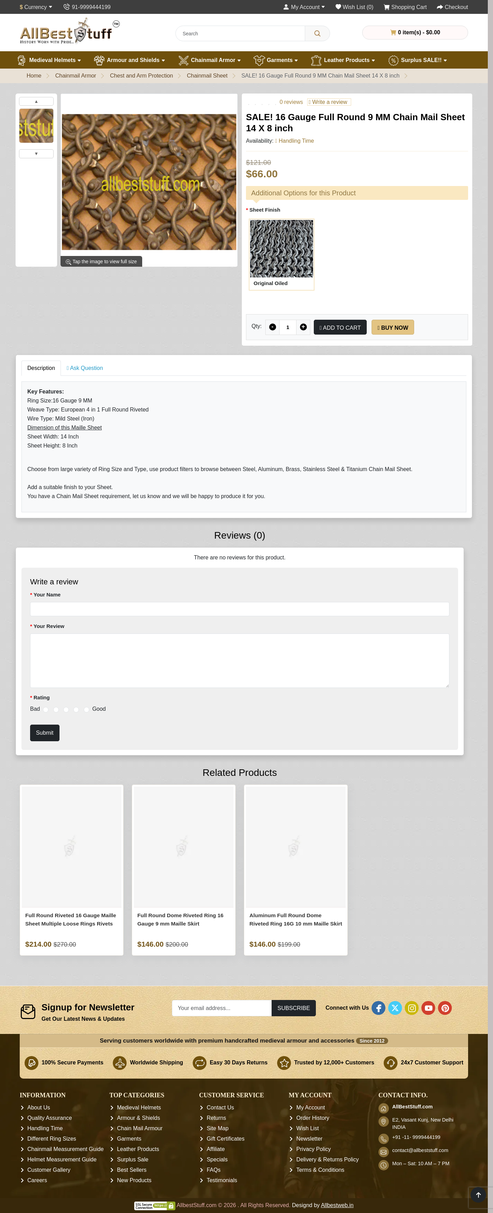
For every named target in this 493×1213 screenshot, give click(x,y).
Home (34, 76)
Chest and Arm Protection (141, 76)
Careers (37, 1181)
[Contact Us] (87, 7)
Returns (216, 1118)
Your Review (49, 626)
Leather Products (342, 60)
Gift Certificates (225, 1139)
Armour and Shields (129, 60)
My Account (310, 1108)
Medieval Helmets (48, 60)
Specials (217, 1160)
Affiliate (216, 1149)
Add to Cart (340, 328)
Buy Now (392, 328)
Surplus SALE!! (417, 60)
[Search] (317, 33)
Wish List (307, 1129)
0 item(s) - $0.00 (415, 32)
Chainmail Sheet (207, 76)
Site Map (217, 1129)
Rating (42, 697)
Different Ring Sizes (51, 1139)
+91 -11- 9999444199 (416, 1137)
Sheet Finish (264, 210)
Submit (45, 732)
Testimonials (222, 1181)
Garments (276, 60)
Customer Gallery (48, 1170)
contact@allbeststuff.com (420, 1150)
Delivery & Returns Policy (327, 1160)
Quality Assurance (49, 1118)
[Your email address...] (222, 1008)
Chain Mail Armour (140, 1129)
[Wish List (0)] (354, 7)
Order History (312, 1118)
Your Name (47, 594)
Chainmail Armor (209, 60)
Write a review (328, 102)
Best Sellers (131, 1170)
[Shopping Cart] (405, 7)
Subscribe (293, 1008)
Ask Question (85, 368)
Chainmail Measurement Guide (65, 1149)
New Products (134, 1181)
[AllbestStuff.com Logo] (70, 31)
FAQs (213, 1170)
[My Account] (304, 7)
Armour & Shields (138, 1118)
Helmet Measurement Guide (62, 1160)
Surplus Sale (132, 1160)
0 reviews (291, 102)
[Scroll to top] (478, 1195)
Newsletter (309, 1139)
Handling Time (45, 1129)
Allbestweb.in (337, 1205)
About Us (38, 1108)
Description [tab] (41, 368)
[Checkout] (452, 7)
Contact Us (220, 1108)
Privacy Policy (313, 1149)
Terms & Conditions (320, 1170)
